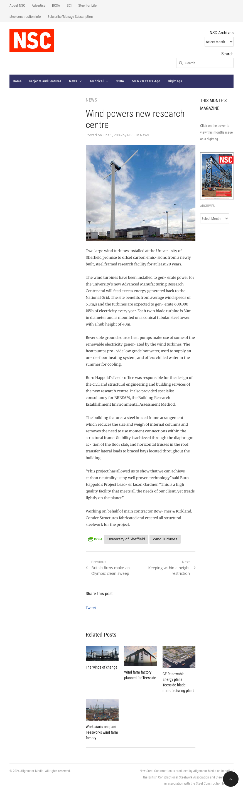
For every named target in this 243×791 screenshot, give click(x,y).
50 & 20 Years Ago (146, 81)
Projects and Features (45, 81)
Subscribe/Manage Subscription (70, 16)
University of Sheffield (126, 538)
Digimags (175, 81)
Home (17, 81)
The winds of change (101, 667)
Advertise (38, 5)
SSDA (120, 81)
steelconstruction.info (25, 16)
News (73, 81)
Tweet (91, 607)
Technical (97, 81)
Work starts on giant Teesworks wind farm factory (102, 732)
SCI (69, 5)
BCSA (56, 5)
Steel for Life (87, 5)
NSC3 (131, 135)
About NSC (17, 5)
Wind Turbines (165, 538)
